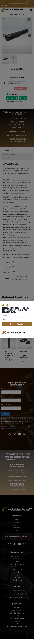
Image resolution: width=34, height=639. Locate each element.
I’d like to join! (17, 324)
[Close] (32, 299)
